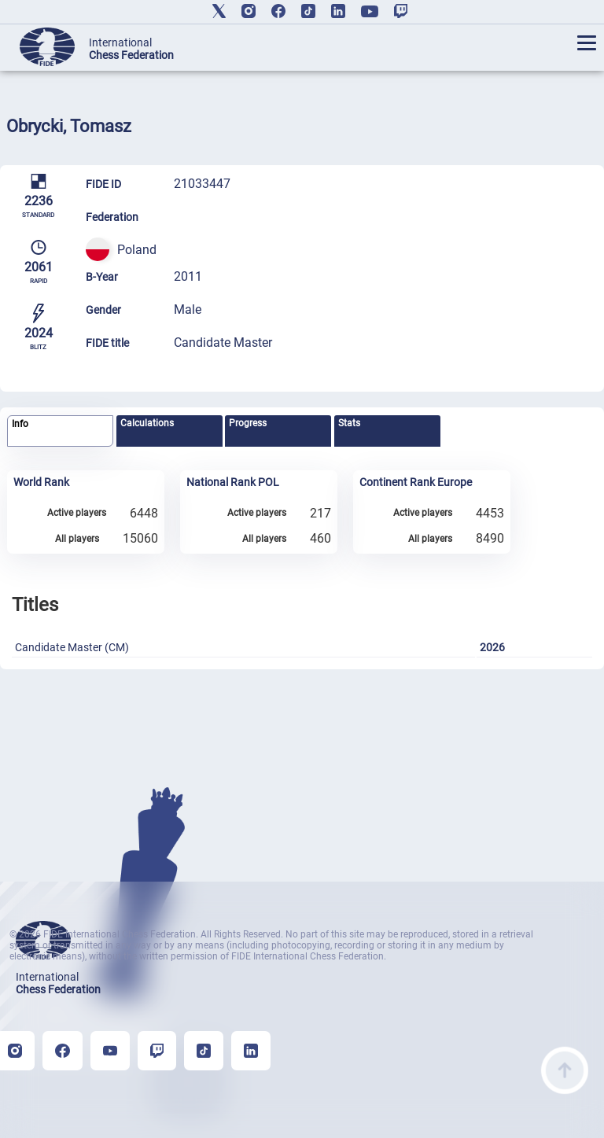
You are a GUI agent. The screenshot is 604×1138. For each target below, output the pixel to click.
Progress (248, 423)
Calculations (147, 423)
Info (20, 423)
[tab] (60, 431)
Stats (349, 423)
